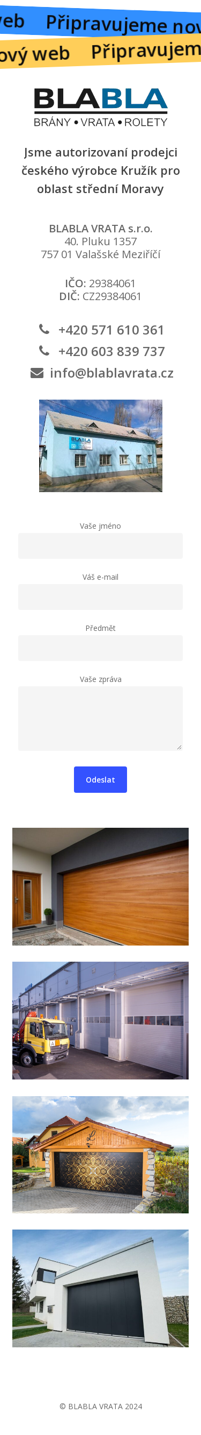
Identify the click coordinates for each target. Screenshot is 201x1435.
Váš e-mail (100, 591)
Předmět (100, 642)
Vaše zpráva (100, 714)
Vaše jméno (100, 540)
